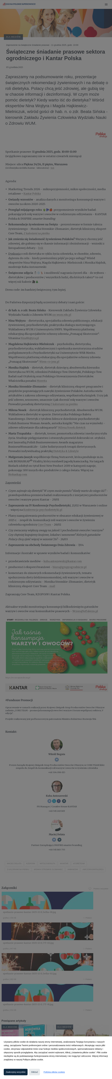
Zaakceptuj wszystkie (15, 1072)
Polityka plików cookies (54, 1072)
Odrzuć (34, 1072)
